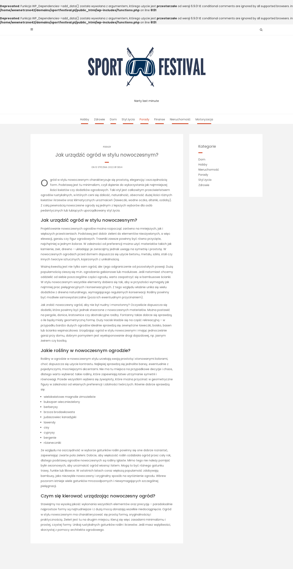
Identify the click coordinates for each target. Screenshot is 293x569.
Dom (113, 119)
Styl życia (128, 119)
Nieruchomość (180, 119)
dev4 (119, 167)
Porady (144, 119)
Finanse (159, 119)
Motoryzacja (204, 119)
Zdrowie (99, 119)
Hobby (84, 119)
